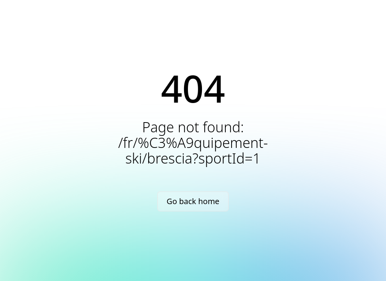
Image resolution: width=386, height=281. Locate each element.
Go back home (192, 201)
